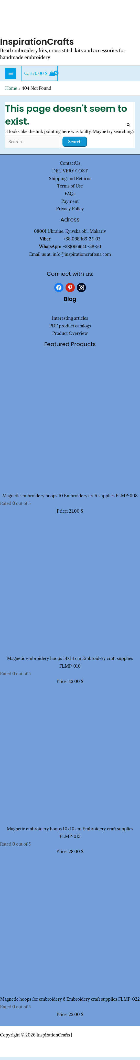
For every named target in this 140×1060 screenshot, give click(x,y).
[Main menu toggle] (10, 76)
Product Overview (70, 336)
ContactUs (70, 166)
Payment (70, 204)
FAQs (69, 197)
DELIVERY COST (70, 174)
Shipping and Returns (70, 181)
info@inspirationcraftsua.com (82, 257)
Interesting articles (70, 321)
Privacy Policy (70, 212)
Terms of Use (70, 189)
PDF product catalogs (70, 329)
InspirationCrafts (38, 44)
